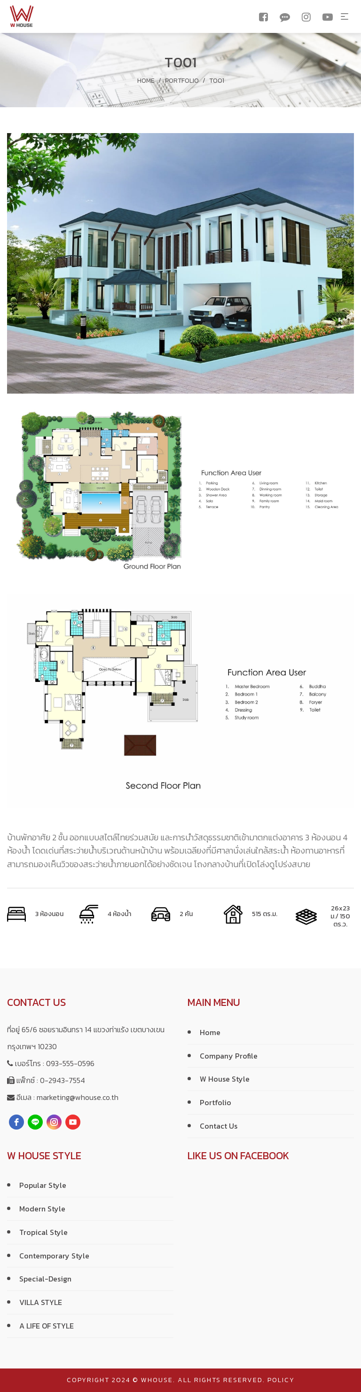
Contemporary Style (54, 1255)
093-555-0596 (70, 1063)
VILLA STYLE (40, 1302)
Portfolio (182, 81)
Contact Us (218, 1125)
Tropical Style (43, 1232)
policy (281, 1380)
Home (146, 81)
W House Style (225, 1078)
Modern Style (42, 1208)
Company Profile (229, 1055)
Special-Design (45, 1278)
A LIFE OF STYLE (46, 1325)
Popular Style (42, 1185)
